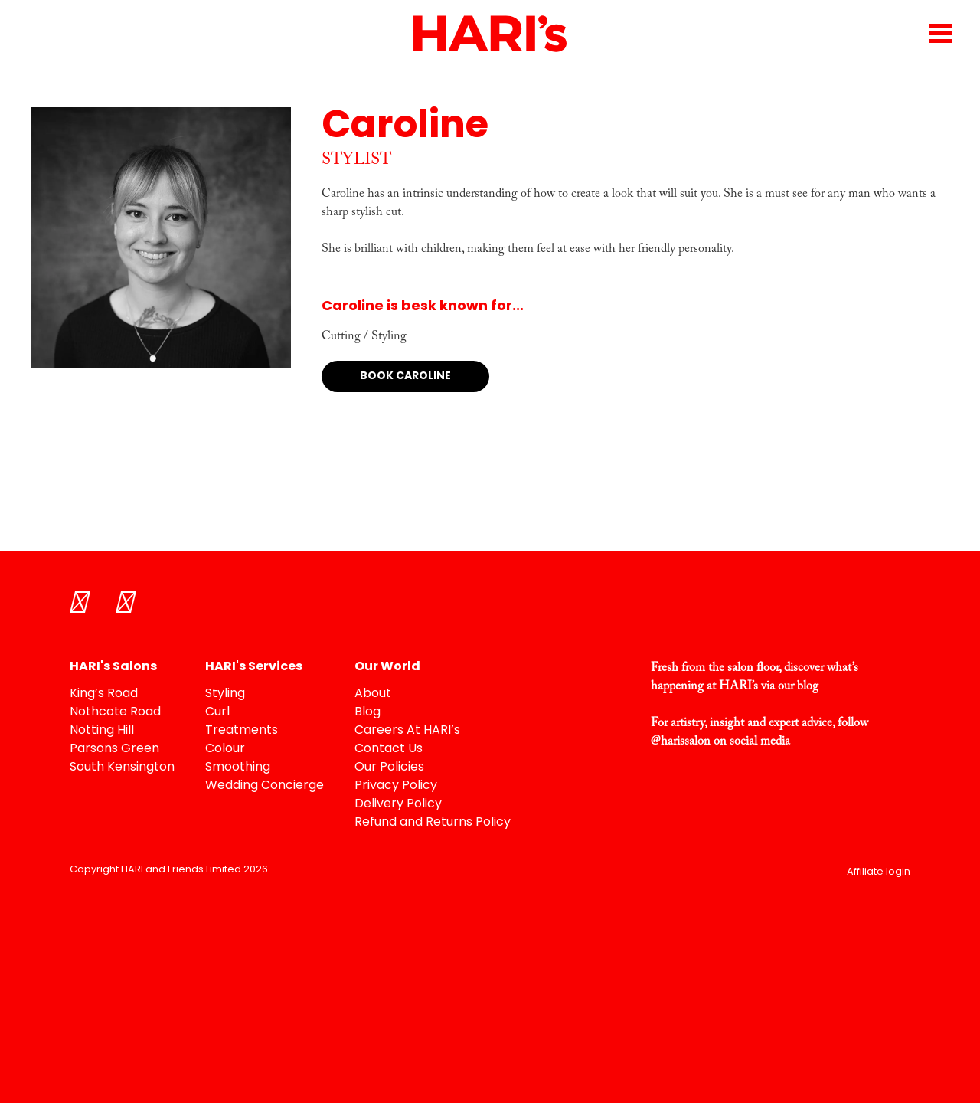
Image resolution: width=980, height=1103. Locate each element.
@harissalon (680, 741)
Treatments (241, 731)
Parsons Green (114, 749)
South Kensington (122, 767)
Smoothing (237, 767)
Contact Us (388, 749)
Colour (225, 749)
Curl (217, 712)
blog (807, 686)
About (372, 694)
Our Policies (389, 767)
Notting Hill (102, 731)
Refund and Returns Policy (432, 823)
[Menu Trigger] (940, 32)
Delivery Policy (398, 804)
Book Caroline (405, 376)
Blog (367, 712)
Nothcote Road (115, 712)
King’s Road (104, 694)
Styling (225, 694)
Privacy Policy (395, 786)
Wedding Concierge (264, 786)
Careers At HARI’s (407, 731)
